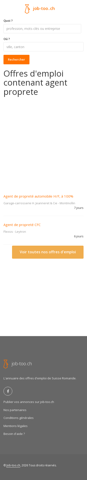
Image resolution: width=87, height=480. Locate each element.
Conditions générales (18, 418)
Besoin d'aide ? (14, 434)
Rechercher (16, 59)
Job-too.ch (13, 465)
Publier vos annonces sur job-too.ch (28, 402)
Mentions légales (15, 426)
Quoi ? (8, 21)
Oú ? (6, 39)
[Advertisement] (43, 142)
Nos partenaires (14, 410)
